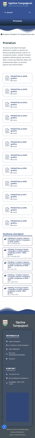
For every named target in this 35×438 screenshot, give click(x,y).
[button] (29, 12)
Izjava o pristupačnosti (18, 435)
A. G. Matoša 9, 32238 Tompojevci (18, 345)
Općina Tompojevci (20, 3)
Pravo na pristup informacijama (17, 429)
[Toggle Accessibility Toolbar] (4, 427)
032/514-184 (15, 374)
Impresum (12, 359)
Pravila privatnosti (17, 432)
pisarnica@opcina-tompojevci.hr (18, 378)
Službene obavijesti (13, 234)
